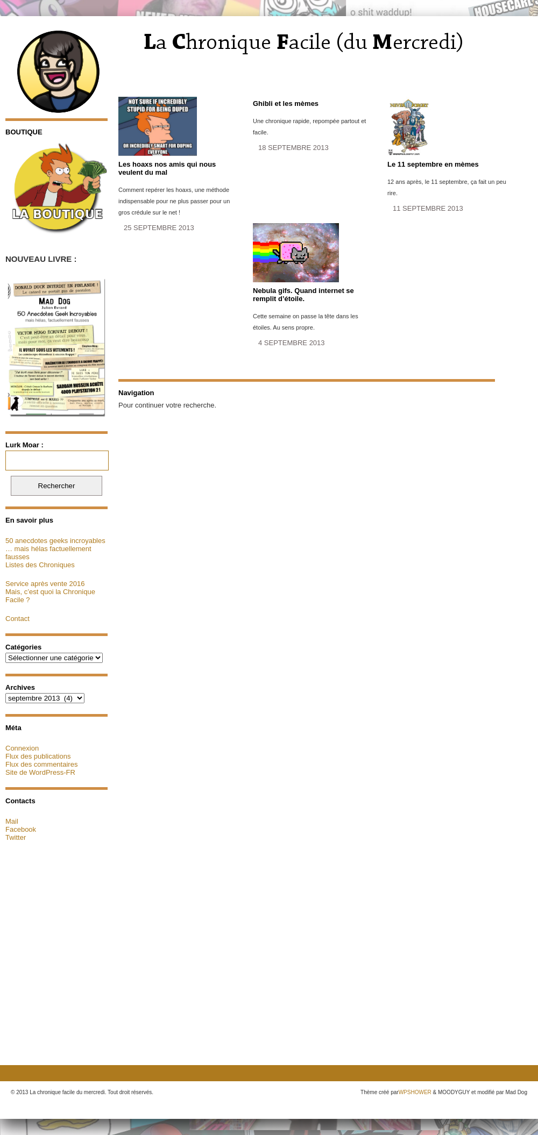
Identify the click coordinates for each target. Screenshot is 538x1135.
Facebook (20, 829)
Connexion (22, 748)
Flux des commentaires (41, 764)
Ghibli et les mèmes (285, 103)
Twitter (15, 837)
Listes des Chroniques (40, 565)
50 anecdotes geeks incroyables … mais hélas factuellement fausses (55, 549)
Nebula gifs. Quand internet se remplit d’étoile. (303, 295)
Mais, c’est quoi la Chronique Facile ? (50, 596)
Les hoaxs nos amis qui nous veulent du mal (167, 168)
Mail (11, 821)
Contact (17, 619)
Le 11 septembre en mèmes (433, 164)
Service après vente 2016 (44, 584)
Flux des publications (37, 756)
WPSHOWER (415, 1092)
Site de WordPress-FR (40, 772)
